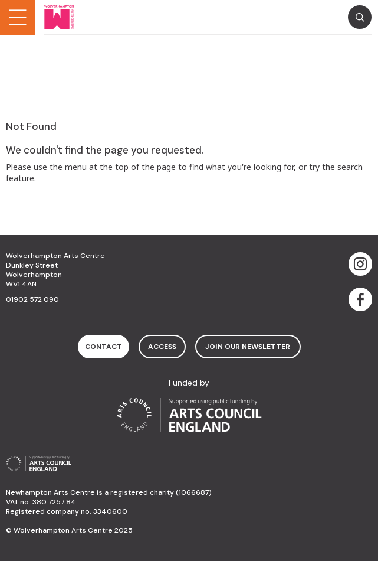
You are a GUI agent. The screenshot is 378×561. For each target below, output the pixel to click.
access (162, 346)
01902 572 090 (32, 299)
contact (103, 346)
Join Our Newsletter (247, 346)
